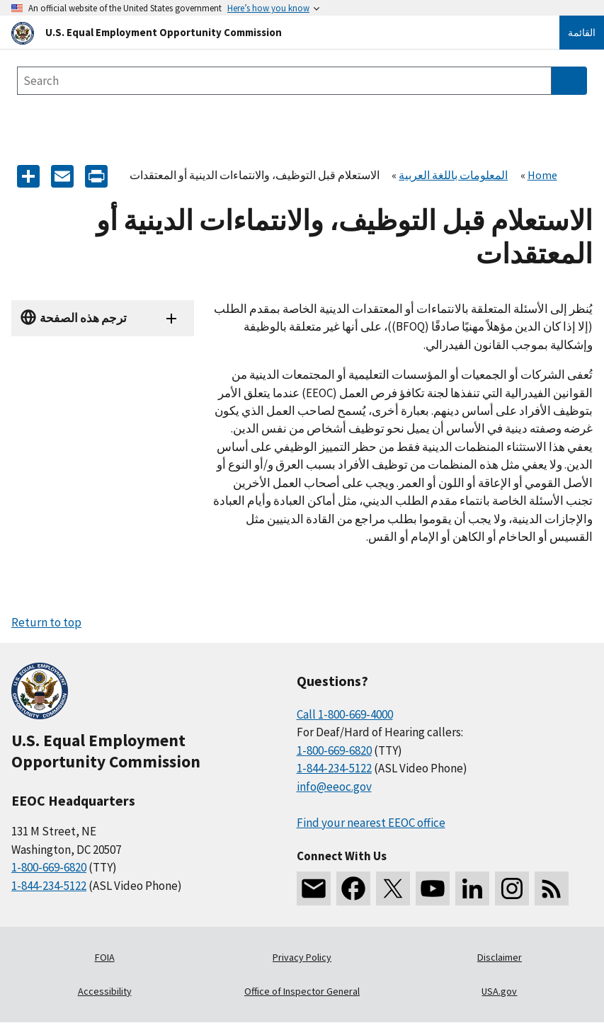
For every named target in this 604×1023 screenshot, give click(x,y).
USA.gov (499, 991)
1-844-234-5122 (48, 885)
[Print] (96, 175)
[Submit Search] (569, 81)
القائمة (582, 32)
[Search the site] (284, 81)
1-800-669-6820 (48, 867)
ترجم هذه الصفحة (83, 318)
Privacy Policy (302, 957)
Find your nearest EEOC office (371, 822)
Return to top (46, 622)
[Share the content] (28, 175)
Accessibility (105, 991)
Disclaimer (499, 957)
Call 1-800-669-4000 (345, 714)
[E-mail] (62, 175)
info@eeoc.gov (334, 786)
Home (542, 175)
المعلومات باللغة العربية (453, 175)
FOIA (105, 957)
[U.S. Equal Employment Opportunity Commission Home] (268, 32)
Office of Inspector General (302, 991)
